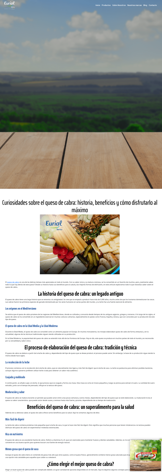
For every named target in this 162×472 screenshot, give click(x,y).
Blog (145, 5)
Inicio (98, 5)
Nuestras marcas (134, 5)
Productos (106, 5)
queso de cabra (13, 282)
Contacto (153, 5)
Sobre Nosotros (119, 5)
